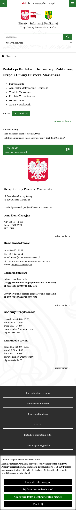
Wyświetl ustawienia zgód (38, 489)
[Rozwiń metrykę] (21, 113)
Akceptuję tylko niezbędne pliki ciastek (38, 497)
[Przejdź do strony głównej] (38, 20)
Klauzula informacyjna (38, 482)
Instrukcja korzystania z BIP (38, 434)
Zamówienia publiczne (38, 403)
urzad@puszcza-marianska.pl (15, 473)
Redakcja (38, 424)
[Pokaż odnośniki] (3, 3)
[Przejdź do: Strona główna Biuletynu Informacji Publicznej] (3, 56)
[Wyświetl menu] (72, 3)
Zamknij (38, 504)
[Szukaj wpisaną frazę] (67, 37)
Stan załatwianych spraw (38, 393)
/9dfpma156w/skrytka (22, 264)
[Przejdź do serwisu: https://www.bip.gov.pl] (38, 3)
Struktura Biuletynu (38, 414)
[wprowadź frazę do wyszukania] (33, 37)
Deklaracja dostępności (38, 445)
